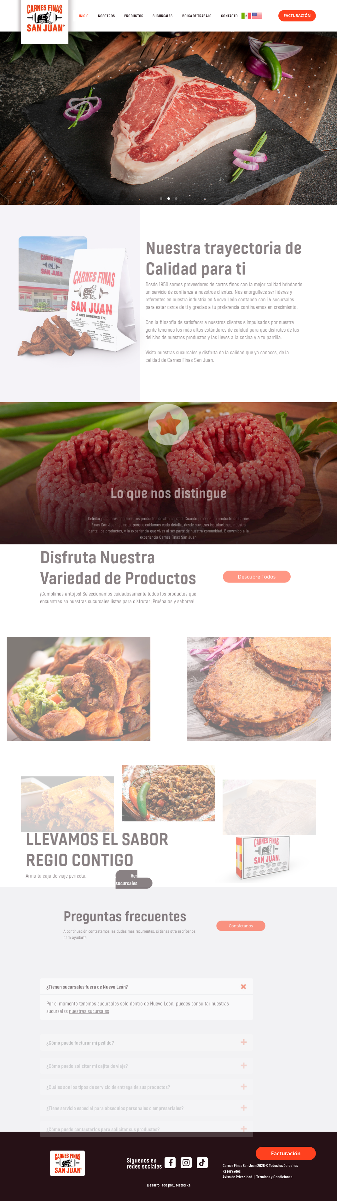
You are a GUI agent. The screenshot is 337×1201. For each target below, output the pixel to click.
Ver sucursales (114, 879)
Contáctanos (226, 926)
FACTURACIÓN (297, 15)
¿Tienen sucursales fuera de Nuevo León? (87, 999)
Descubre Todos (257, 564)
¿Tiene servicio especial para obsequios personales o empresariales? (115, 1112)
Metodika (183, 1184)
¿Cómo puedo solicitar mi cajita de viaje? (87, 1070)
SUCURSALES (162, 16)
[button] (161, 198)
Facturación (286, 1153)
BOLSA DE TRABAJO (197, 16)
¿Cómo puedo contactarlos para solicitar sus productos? (103, 1133)
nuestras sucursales (89, 1023)
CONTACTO (229, 16)
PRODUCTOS (133, 16)
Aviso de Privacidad (237, 1177)
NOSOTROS (106, 16)
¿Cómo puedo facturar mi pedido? (80, 1048)
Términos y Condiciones (274, 1177)
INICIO (84, 16)
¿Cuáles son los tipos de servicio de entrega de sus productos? (108, 1091)
